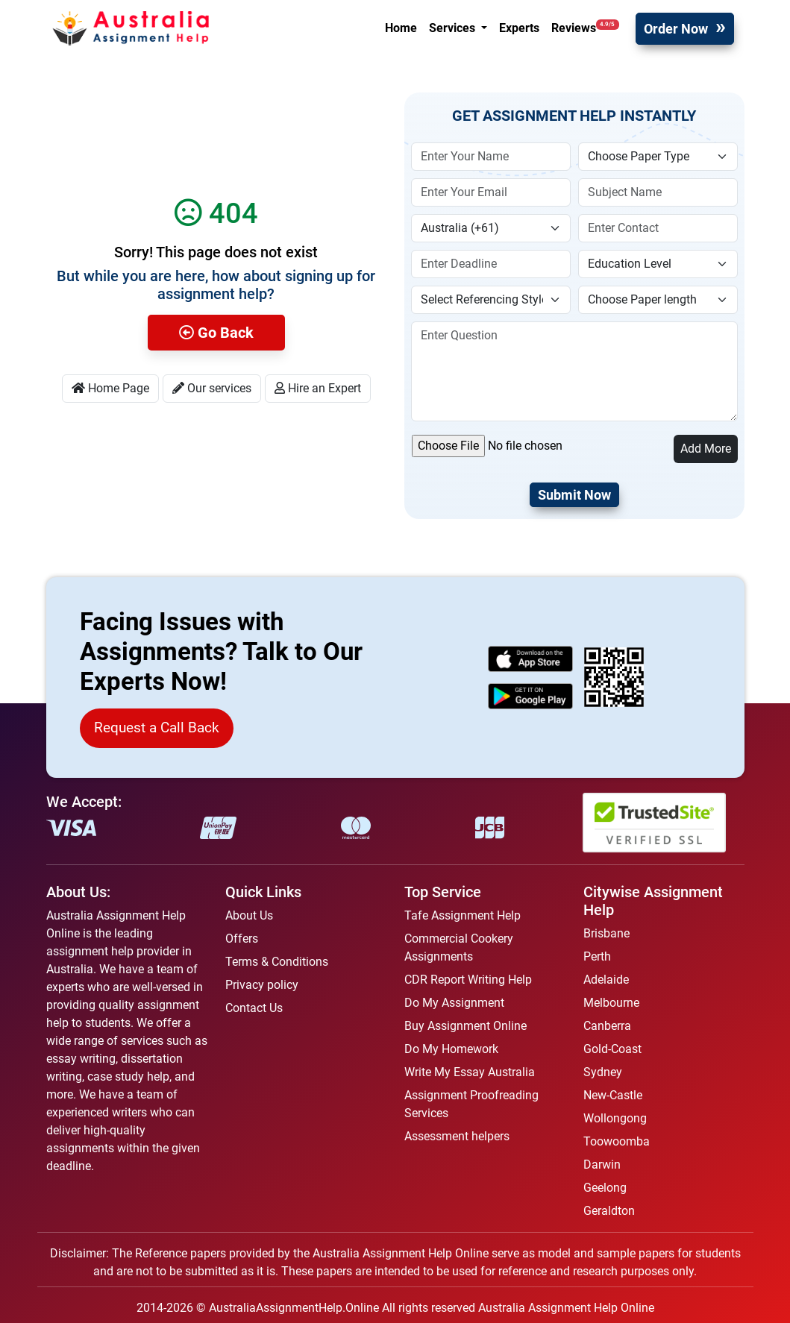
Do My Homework (451, 1049)
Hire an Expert (318, 388)
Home (401, 28)
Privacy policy (261, 985)
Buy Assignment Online (465, 1026)
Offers (241, 938)
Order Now (676, 29)
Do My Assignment (454, 1003)
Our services (211, 388)
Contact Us (254, 1008)
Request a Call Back (156, 727)
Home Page (110, 388)
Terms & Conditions (276, 962)
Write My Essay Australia (469, 1072)
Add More (705, 448)
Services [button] (453, 28)
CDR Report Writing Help (468, 979)
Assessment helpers (457, 1136)
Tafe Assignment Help (462, 915)
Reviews (584, 27)
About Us (249, 915)
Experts (519, 28)
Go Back (216, 333)
